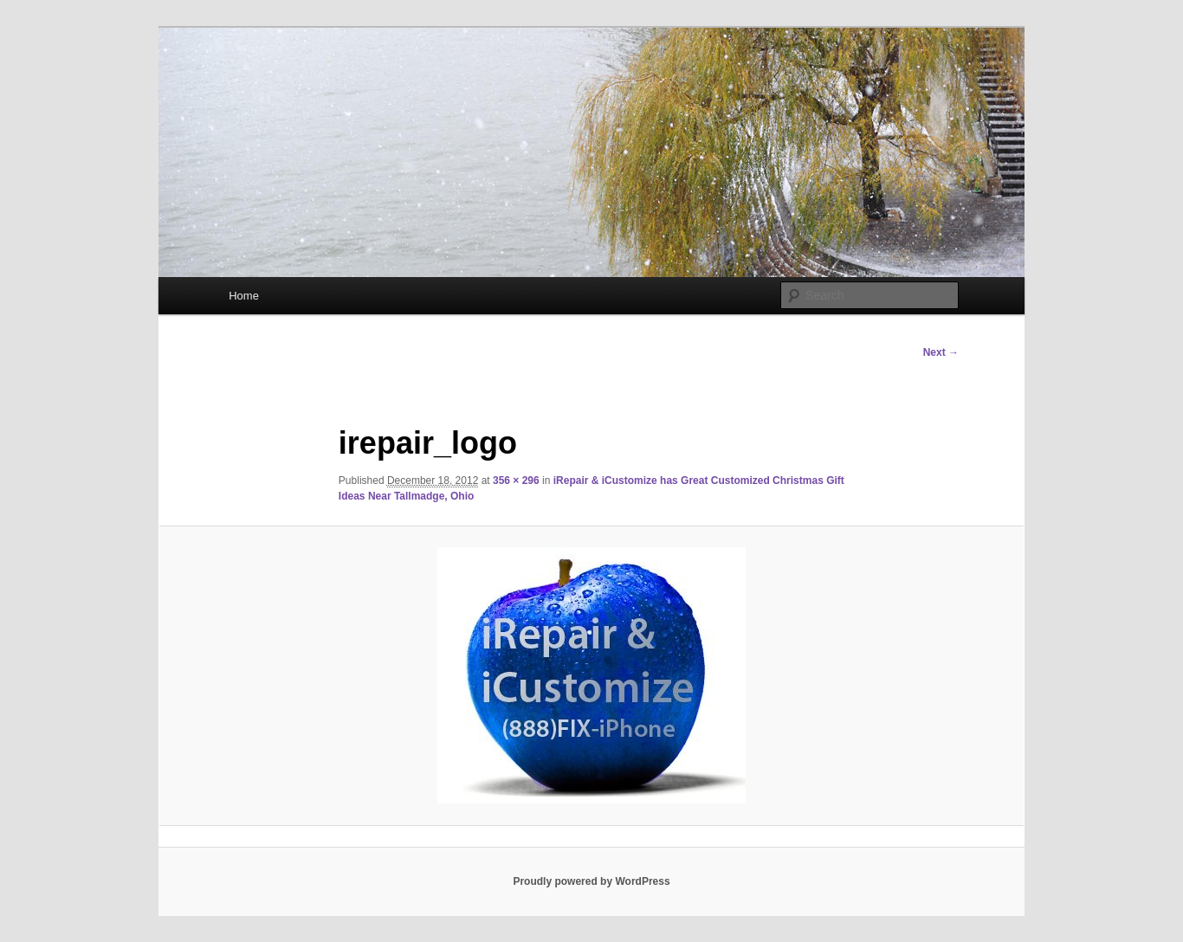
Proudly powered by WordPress (591, 881)
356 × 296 (516, 480)
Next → (941, 352)
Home (244, 295)
